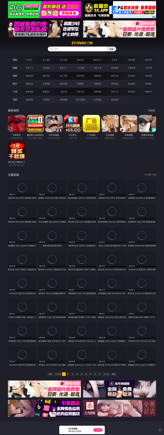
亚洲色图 (46, 83)
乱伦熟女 (131, 76)
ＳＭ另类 (148, 68)
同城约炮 (29, 99)
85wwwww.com (82, 43)
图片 (15, 83)
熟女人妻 (97, 68)
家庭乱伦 (46, 91)
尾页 (113, 374)
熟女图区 (131, 83)
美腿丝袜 (97, 83)
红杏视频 (97, 99)
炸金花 (114, 60)
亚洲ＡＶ (29, 68)
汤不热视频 (80, 99)
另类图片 (148, 83)
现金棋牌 (131, 60)
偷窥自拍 (29, 83)
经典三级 (114, 76)
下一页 (106, 374)
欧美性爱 (80, 76)
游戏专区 (80, 60)
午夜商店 (46, 99)
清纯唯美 (114, 83)
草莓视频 (63, 99)
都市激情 (29, 91)
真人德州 (46, 60)
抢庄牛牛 (148, 60)
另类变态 (148, 76)
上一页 (57, 374)
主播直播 (131, 68)
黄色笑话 (131, 91)
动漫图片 (80, 83)
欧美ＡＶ (63, 68)
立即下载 (98, 430)
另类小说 (114, 91)
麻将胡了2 (97, 60)
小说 (15, 91)
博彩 (15, 59)
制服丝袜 (97, 76)
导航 (15, 99)
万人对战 (63, 60)
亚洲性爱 (29, 76)
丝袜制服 (114, 68)
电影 (15, 75)
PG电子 (29, 60)
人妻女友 (63, 91)
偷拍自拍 (46, 76)
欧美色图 (63, 83)
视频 (15, 67)
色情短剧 (114, 99)
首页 (50, 374)
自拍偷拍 (46, 68)
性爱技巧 (148, 91)
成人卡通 (63, 76)
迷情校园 (97, 91)
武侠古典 (80, 91)
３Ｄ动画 (80, 68)
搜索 (111, 49)
